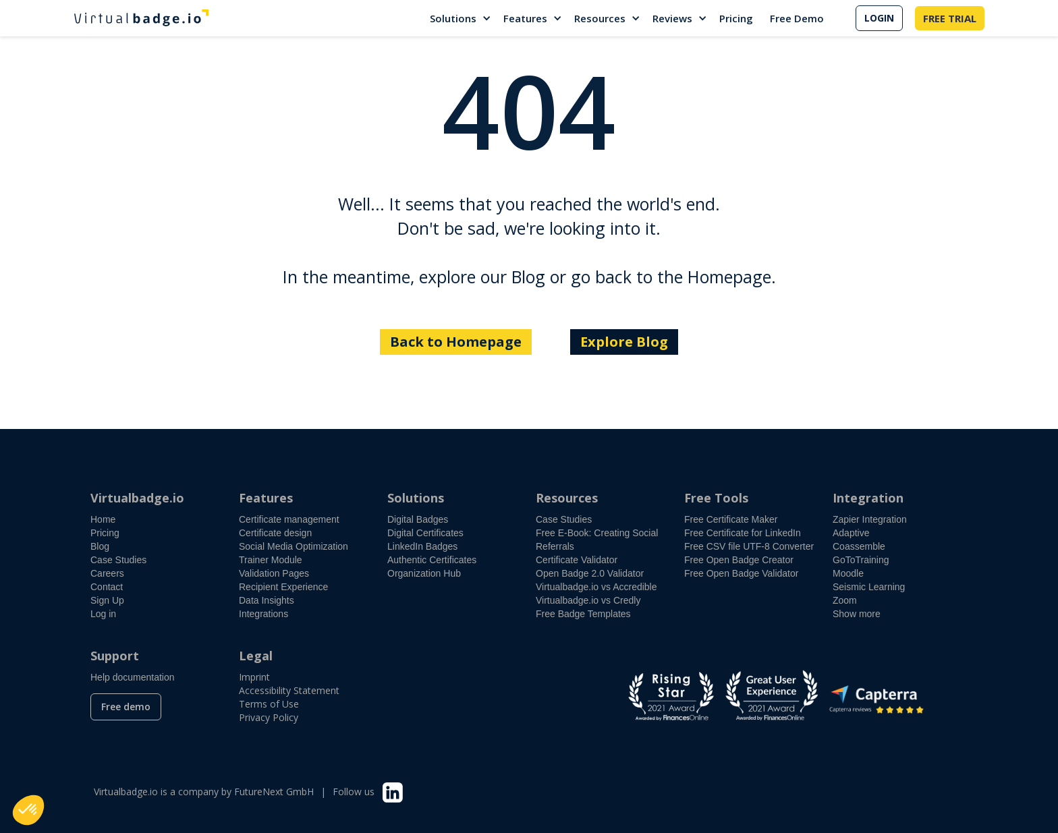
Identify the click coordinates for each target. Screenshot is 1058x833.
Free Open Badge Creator (739, 559)
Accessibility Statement (289, 690)
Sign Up (107, 600)
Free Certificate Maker (730, 519)
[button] (461, 18)
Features (525, 18)
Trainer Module (270, 559)
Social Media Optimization (293, 546)
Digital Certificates (425, 532)
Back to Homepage (456, 342)
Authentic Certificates (431, 559)
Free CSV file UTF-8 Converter (749, 546)
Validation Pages (274, 573)
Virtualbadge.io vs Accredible (596, 586)
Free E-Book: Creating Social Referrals (597, 539)
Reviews (672, 18)
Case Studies (118, 559)
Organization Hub (424, 573)
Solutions (453, 18)
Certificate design (275, 532)
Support (114, 656)
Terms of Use (269, 703)
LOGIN (879, 17)
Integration (868, 498)
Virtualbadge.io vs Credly (588, 600)
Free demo (125, 706)
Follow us (353, 791)
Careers (107, 573)
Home (102, 519)
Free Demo (797, 18)
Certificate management (289, 519)
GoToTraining (861, 559)
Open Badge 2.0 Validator (590, 573)
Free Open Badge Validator (741, 573)
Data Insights (266, 600)
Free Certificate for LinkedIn (742, 532)
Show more (857, 613)
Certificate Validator (576, 559)
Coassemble (859, 546)
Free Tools (716, 498)
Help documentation (132, 677)
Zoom (845, 600)
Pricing (736, 18)
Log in (103, 613)
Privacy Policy (268, 717)
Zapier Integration (870, 519)
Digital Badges (417, 519)
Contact (106, 586)
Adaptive (851, 532)
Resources (599, 18)
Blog (99, 546)
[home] (141, 18)
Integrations (263, 613)
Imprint (254, 676)
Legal (256, 656)
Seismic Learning (869, 586)
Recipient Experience (283, 586)
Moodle (848, 573)
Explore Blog (624, 342)
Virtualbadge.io (137, 498)
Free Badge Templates (583, 613)
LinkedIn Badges (422, 546)
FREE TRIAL (949, 18)
